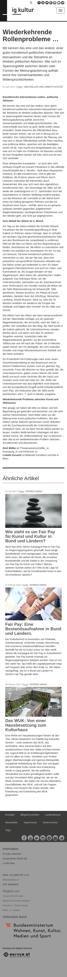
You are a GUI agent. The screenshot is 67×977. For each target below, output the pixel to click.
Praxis (25, 684)
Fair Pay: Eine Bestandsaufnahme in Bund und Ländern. (33, 629)
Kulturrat (7, 905)
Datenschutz (50, 822)
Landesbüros (53, 814)
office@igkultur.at (11, 880)
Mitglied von (11, 891)
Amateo (16, 910)
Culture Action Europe (13, 896)
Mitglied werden (29, 814)
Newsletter (11, 822)
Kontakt (9, 814)
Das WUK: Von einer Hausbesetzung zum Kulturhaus (25, 725)
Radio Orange (21, 905)
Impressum (30, 822)
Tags (8, 830)
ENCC (6, 910)
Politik (19, 87)
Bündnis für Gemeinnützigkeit (16, 901)
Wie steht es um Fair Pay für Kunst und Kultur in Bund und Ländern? (30, 536)
